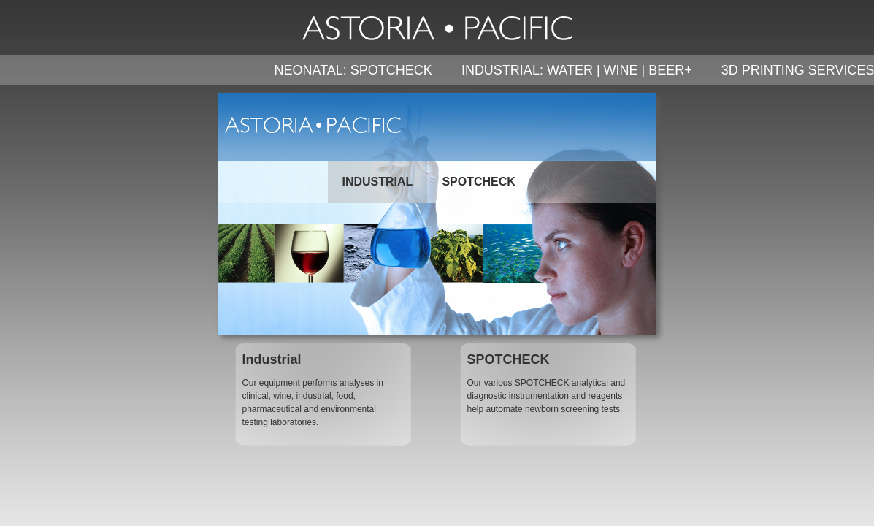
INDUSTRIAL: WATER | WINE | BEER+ (576, 70)
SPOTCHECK (478, 181)
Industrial (272, 359)
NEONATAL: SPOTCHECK (353, 70)
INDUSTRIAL (377, 181)
